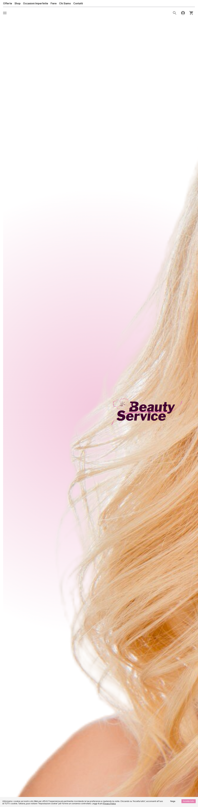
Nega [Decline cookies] (172, 801)
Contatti (78, 3)
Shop (18, 3)
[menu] (4, 13)
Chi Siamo (65, 3)
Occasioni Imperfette (35, 3)
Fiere (54, 3)
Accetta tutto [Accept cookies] (188, 801)
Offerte (7, 3)
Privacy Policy (109, 803)
